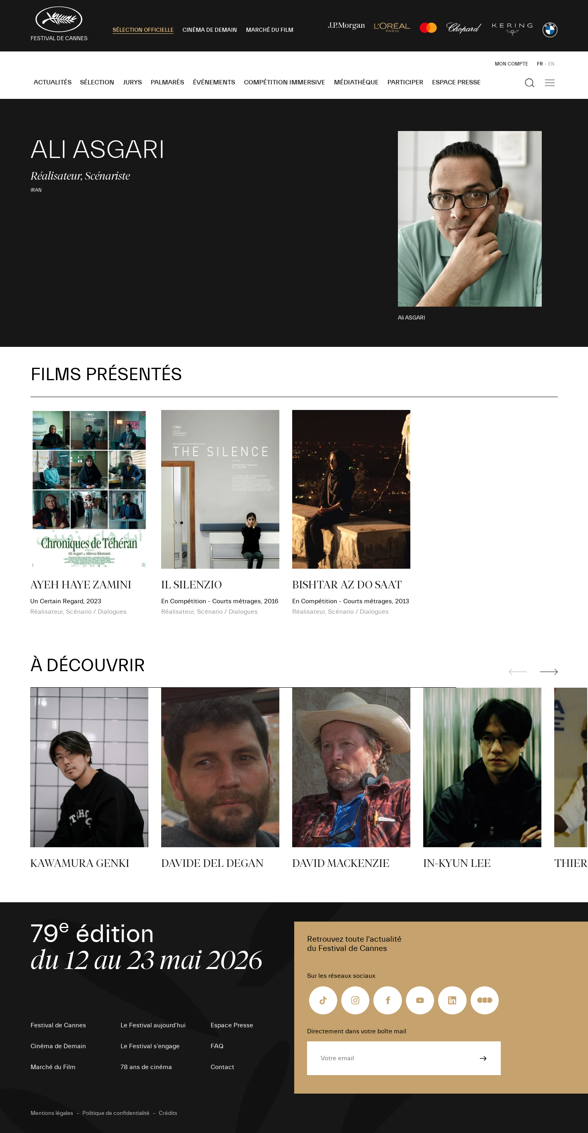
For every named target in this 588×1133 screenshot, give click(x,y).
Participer (405, 82)
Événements (214, 82)
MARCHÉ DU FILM (269, 30)
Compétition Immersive (284, 82)
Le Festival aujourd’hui (153, 1025)
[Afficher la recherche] (529, 82)
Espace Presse (456, 82)
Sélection (97, 82)
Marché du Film (53, 1067)
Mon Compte (511, 64)
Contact (222, 1067)
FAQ (217, 1046)
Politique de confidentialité (116, 1113)
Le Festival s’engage (150, 1046)
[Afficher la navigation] (550, 83)
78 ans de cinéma (146, 1067)
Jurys (132, 82)
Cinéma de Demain (58, 1046)
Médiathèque (356, 82)
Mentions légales (52, 1113)
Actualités (53, 82)
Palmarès (167, 82)
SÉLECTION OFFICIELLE (143, 30)
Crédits (168, 1113)
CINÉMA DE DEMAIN (209, 30)
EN (551, 64)
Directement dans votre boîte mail (356, 1031)
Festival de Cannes (58, 1025)
